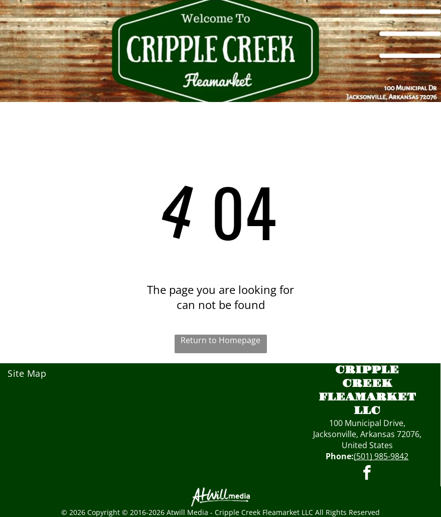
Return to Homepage (220, 340)
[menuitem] (52, 373)
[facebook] (367, 474)
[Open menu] (410, 33)
